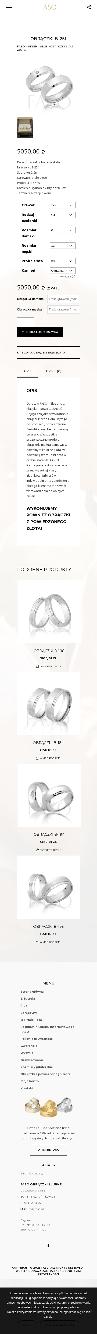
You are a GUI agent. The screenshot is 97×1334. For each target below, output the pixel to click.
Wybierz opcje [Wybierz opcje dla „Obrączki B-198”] (50, 666)
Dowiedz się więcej (60, 1324)
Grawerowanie (32, 1060)
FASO (21, 46)
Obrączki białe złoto (49, 352)
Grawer (28, 205)
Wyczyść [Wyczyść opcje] (67, 276)
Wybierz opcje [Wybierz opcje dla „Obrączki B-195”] (50, 942)
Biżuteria (28, 998)
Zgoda (27, 1324)
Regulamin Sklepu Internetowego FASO (48, 1029)
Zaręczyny (29, 1013)
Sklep (32, 46)
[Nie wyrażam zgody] (91, 1311)
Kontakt (27, 1088)
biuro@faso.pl (34, 1209)
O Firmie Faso (31, 1020)
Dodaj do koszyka (42, 332)
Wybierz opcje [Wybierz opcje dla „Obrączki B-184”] (50, 758)
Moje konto (30, 1081)
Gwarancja (29, 1046)
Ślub (43, 46)
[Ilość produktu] (26, 322)
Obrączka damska (30, 299)
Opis (27, 371)
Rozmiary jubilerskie (37, 1067)
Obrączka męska (29, 309)
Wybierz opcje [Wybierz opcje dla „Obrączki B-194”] (50, 850)
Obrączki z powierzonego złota (46, 1074)
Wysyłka (27, 1053)
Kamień (29, 270)
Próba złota (32, 261)
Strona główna (32, 991)
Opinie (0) (53, 371)
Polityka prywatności (37, 1039)
